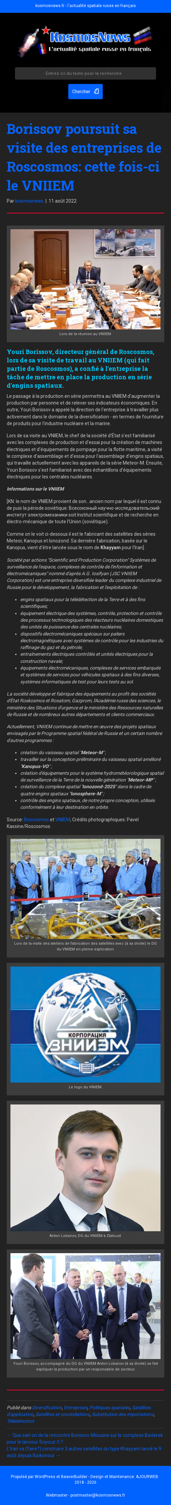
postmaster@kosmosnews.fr (97, 1495)
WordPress (45, 1476)
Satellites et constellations (62, 1414)
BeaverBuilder (74, 1476)
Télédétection (20, 1421)
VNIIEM (62, 819)
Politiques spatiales (109, 1407)
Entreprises (75, 1407)
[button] (85, 91)
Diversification (47, 1407)
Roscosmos (36, 819)
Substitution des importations (123, 1414)
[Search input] (85, 74)
